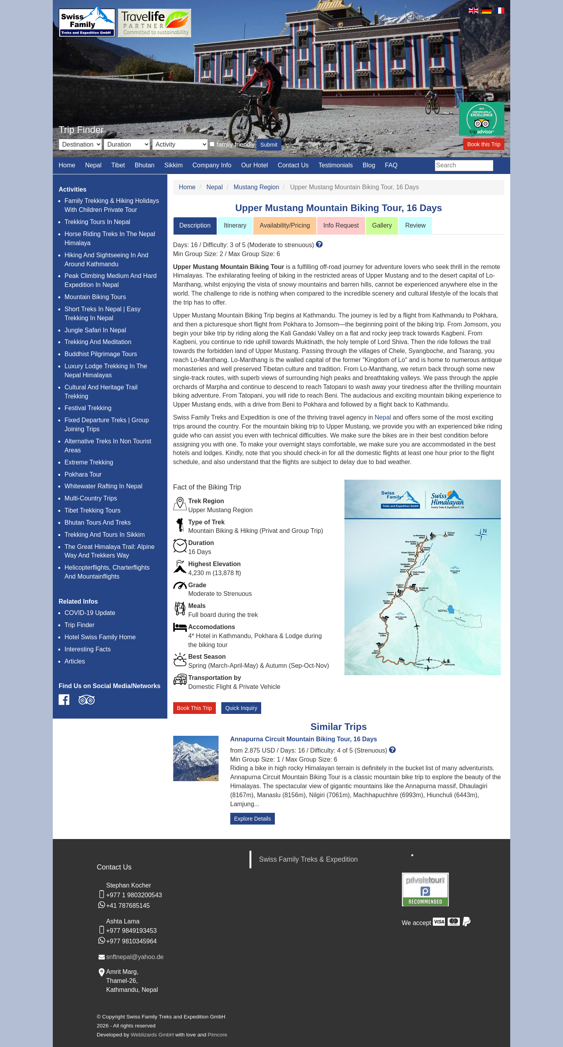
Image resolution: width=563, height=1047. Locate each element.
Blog (369, 165)
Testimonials (336, 165)
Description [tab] (195, 225)
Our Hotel (254, 165)
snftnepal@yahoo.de (135, 957)
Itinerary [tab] (235, 225)
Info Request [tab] (341, 225)
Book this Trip (483, 144)
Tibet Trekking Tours (92, 510)
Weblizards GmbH (152, 1035)
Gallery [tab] (382, 225)
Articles (75, 661)
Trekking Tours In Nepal (97, 222)
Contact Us (293, 165)
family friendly (236, 144)
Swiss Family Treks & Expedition (308, 859)
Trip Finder (80, 625)
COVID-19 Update (90, 613)
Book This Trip (194, 708)
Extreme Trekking (89, 462)
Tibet (118, 165)
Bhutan (144, 165)
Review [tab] (415, 225)
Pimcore (217, 1035)
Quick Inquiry (241, 708)
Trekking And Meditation (98, 342)
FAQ (391, 165)
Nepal (93, 165)
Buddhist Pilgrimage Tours (101, 354)
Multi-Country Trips (91, 498)
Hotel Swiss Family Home (100, 637)
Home (67, 165)
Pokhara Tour (83, 474)
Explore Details (252, 819)
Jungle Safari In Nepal (95, 330)
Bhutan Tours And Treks (98, 522)
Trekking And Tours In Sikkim (105, 534)
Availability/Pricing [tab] (285, 225)
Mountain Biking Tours (95, 297)
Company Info (211, 165)
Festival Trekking (88, 408)
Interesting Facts (88, 649)
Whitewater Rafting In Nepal (103, 486)
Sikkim (173, 165)
